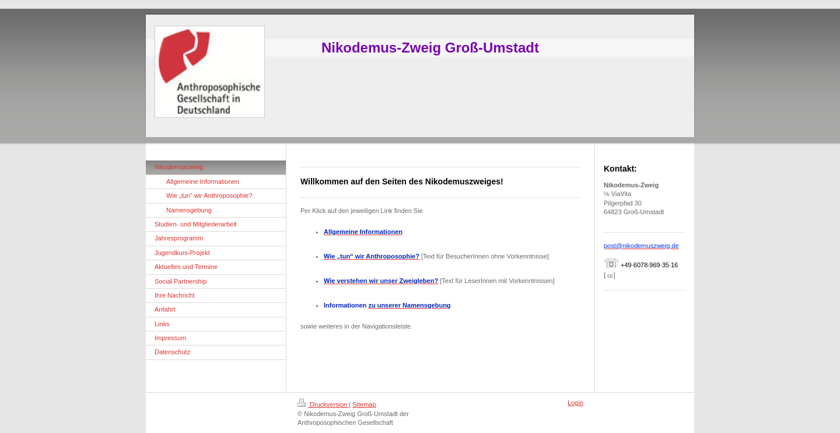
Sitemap (364, 404)
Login (575, 402)
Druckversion (323, 404)
